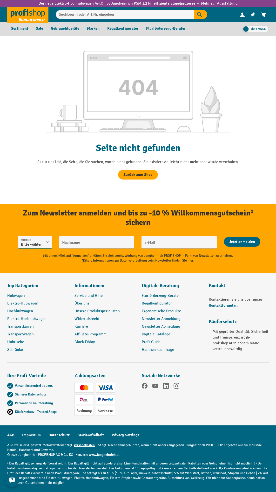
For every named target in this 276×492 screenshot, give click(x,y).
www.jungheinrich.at (104, 455)
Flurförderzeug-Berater (161, 295)
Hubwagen (16, 295)
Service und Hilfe (88, 295)
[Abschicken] (242, 242)
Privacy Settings (125, 435)
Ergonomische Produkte (161, 311)
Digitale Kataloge (156, 334)
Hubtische (15, 342)
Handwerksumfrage (158, 349)
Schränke (15, 349)
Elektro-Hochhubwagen (27, 319)
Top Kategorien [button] (22, 286)
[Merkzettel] (253, 15)
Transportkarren (20, 326)
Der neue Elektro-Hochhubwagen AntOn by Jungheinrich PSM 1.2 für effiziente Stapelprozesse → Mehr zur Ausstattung (138, 3)
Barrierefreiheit (90, 435)
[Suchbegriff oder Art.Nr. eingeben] (125, 14)
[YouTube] (155, 387)
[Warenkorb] (263, 15)
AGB (10, 435)
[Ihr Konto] (242, 14)
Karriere (81, 326)
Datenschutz (59, 435)
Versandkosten (84, 445)
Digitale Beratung (160, 286)
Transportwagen (20, 334)
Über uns (81, 303)
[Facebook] (145, 387)
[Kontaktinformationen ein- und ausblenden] (12, 480)
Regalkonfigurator (157, 303)
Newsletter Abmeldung (161, 326)
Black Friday (84, 342)
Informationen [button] (89, 286)
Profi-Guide (151, 342)
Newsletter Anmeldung (161, 319)
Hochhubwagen (20, 311)
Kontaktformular (223, 305)
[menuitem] (242, 15)
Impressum (31, 435)
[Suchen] (200, 14)
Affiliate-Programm (90, 334)
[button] (172, 287)
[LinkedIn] (166, 387)
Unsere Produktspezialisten (97, 311)
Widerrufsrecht (87, 319)
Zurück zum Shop (138, 174)
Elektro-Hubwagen (22, 303)
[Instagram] (176, 387)
